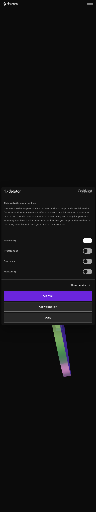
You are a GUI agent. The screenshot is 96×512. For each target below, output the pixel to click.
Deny (48, 317)
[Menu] (90, 4)
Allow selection (48, 306)
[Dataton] (10, 4)
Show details (78, 285)
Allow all (48, 295)
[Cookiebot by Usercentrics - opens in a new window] (77, 191)
